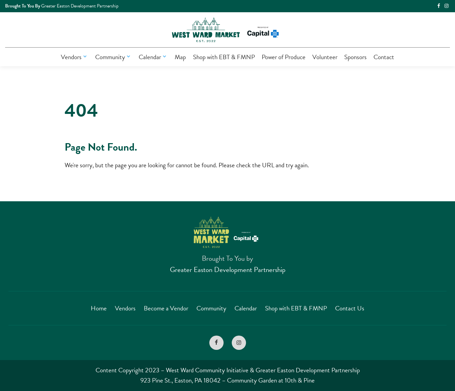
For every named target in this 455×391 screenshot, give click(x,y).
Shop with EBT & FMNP (224, 57)
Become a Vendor (166, 308)
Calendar (153, 57)
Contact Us (349, 308)
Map (180, 57)
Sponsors (355, 57)
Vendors (74, 57)
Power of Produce (283, 57)
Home (99, 308)
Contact (383, 57)
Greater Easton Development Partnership (227, 269)
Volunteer (324, 57)
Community (113, 57)
